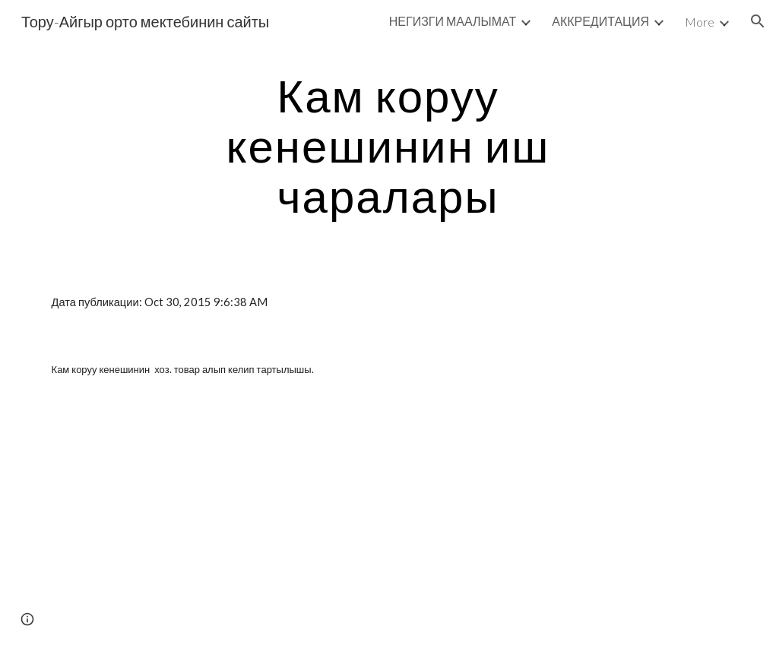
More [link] (699, 21)
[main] (388, 145)
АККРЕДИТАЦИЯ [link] (600, 21)
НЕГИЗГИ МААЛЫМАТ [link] (452, 21)
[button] (758, 21)
